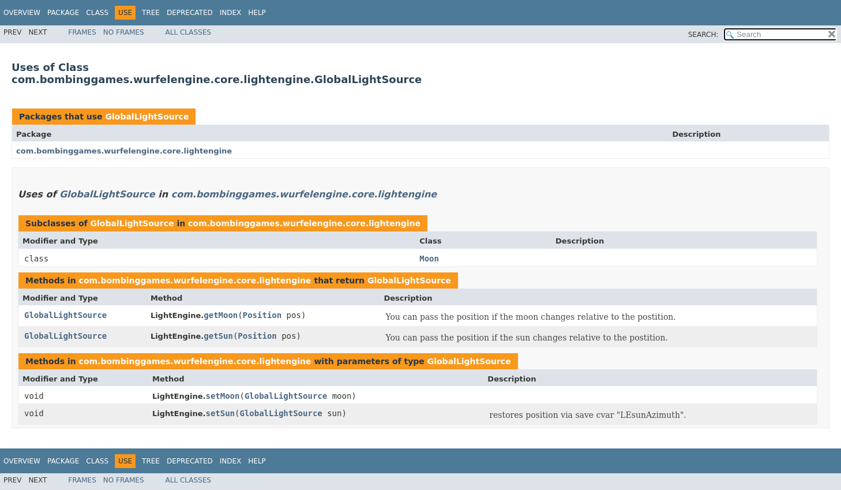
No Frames (123, 32)
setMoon (222, 396)
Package (63, 13)
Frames (82, 32)
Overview (21, 13)
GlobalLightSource (147, 116)
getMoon (221, 315)
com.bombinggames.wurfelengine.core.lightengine (124, 151)
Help (257, 13)
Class (97, 13)
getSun (218, 336)
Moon (429, 258)
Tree (151, 13)
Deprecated (190, 13)
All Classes (188, 32)
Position (262, 315)
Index (231, 13)
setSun (220, 413)
